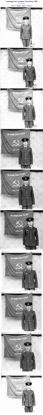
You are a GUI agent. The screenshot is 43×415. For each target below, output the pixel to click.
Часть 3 (24, 5)
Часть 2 (19, 5)
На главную (23, 3)
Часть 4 (29, 5)
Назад (19, 3)
